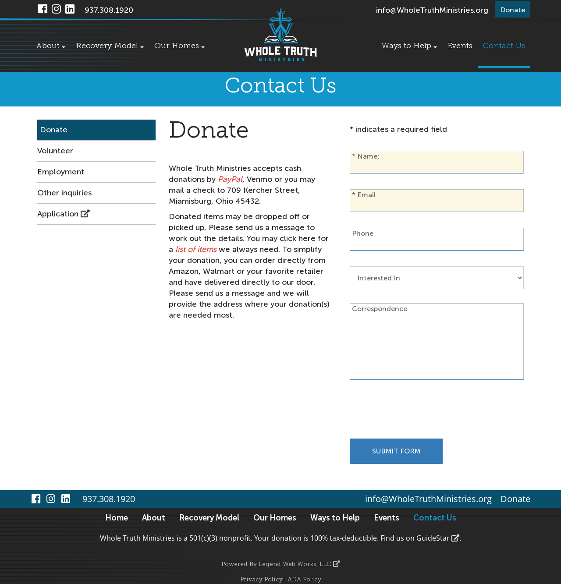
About (50, 46)
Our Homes (179, 46)
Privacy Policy (261, 580)
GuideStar (437, 538)
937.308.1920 (109, 10)
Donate (53, 129)
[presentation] (416, 413)
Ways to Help (409, 46)
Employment (60, 172)
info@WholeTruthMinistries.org (432, 10)
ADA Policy (304, 580)
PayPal (230, 179)
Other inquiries (64, 193)
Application (63, 214)
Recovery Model (110, 46)
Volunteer (55, 151)
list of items (196, 249)
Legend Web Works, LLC (299, 564)
